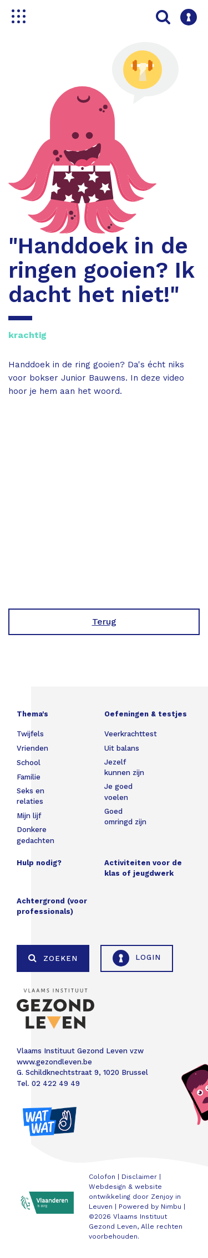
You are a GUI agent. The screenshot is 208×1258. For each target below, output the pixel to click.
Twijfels (30, 734)
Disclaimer (139, 1177)
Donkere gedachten (35, 835)
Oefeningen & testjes (145, 714)
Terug (104, 621)
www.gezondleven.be (54, 1062)
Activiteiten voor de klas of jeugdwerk (143, 868)
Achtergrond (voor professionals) (52, 906)
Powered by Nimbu (150, 1206)
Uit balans (121, 748)
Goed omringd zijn (125, 816)
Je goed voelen (118, 792)
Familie (28, 777)
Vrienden (32, 748)
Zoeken (53, 958)
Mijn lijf (29, 816)
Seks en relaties (30, 796)
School (28, 762)
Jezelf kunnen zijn (124, 767)
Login (137, 958)
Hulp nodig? (39, 863)
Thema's (32, 714)
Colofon (102, 1177)
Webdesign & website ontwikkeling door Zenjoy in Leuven (135, 1196)
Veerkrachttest (130, 734)
